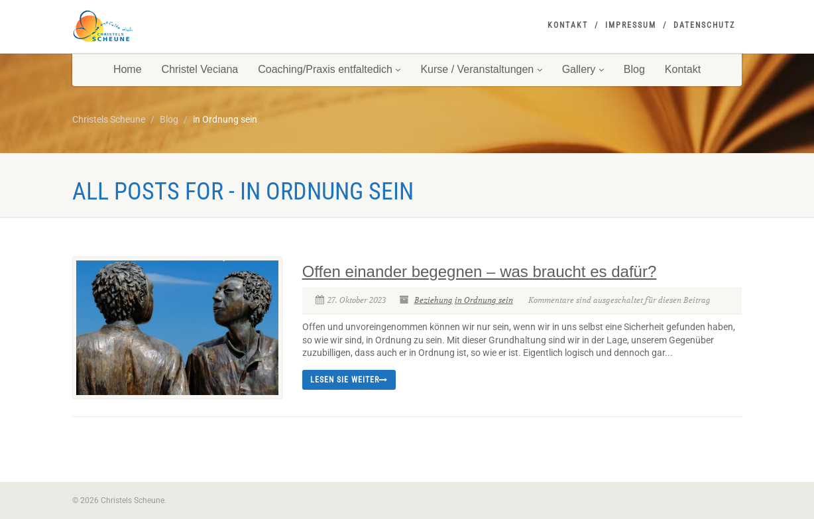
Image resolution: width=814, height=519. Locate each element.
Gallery (583, 69)
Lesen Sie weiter (349, 379)
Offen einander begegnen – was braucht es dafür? (479, 271)
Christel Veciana (200, 69)
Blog (634, 69)
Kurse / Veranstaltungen (481, 69)
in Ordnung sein (484, 300)
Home (127, 69)
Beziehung (433, 300)
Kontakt (568, 25)
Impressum (630, 25)
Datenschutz (704, 25)
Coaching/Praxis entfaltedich (329, 69)
